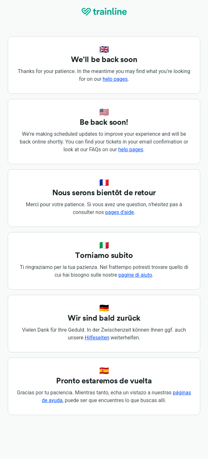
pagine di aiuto (135, 275)
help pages (115, 79)
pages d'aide (119, 212)
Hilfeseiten (97, 338)
